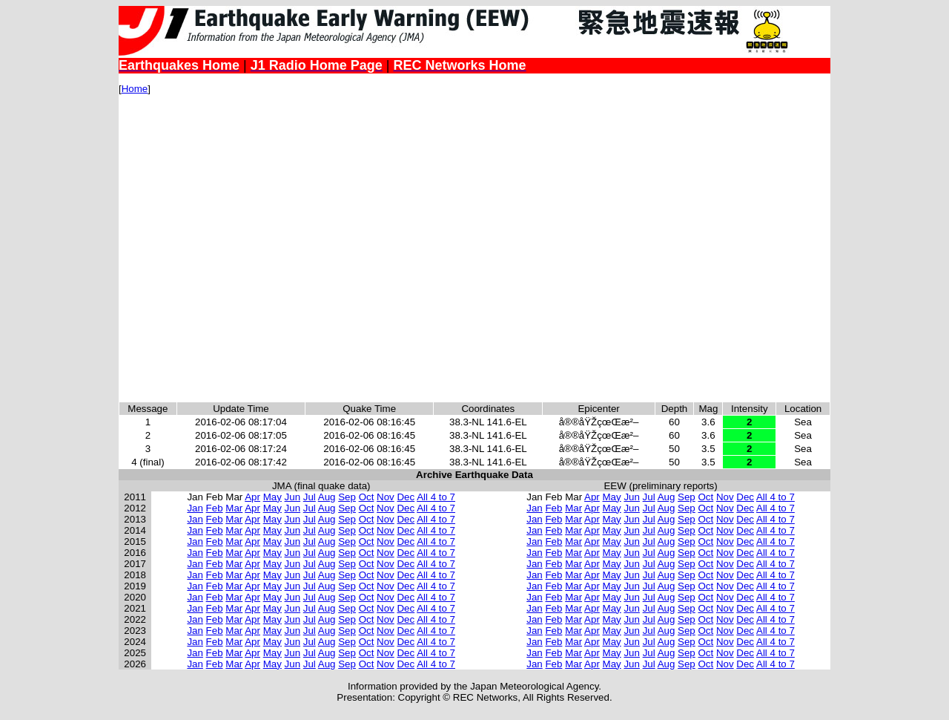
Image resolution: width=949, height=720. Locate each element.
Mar (233, 508)
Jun (293, 497)
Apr (252, 497)
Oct (366, 497)
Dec (405, 497)
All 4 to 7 (436, 497)
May (272, 497)
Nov (385, 497)
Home (135, 88)
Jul (309, 497)
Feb (214, 508)
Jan (195, 508)
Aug (327, 497)
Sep (347, 497)
